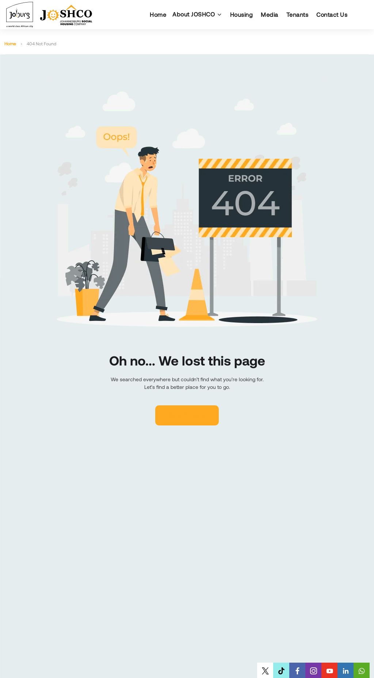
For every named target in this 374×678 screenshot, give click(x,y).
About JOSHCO (193, 14)
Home (158, 14)
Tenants (297, 14)
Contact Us (331, 14)
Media (269, 14)
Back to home (187, 415)
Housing (241, 14)
